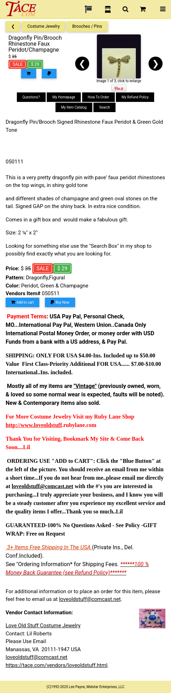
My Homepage (63, 97)
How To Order (98, 97)
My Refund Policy (135, 97)
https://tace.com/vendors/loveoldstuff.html (56, 665)
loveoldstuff (48, 425)
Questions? (31, 97)
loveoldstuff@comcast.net (90, 599)
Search (104, 107)
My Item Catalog (74, 107)
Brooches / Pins (87, 26)
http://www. (20, 425)
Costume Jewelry (43, 26)
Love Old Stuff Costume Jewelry (43, 625)
